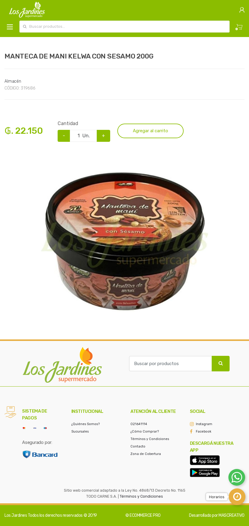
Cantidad (68, 123)
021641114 (138, 424)
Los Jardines (15, 515)
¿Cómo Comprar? (144, 431)
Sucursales (80, 431)
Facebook (203, 431)
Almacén (12, 81)
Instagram (204, 424)
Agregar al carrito (150, 130)
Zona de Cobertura (145, 454)
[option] (124, 237)
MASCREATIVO (232, 515)
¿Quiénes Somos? (85, 424)
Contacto (137, 446)
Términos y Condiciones (149, 439)
